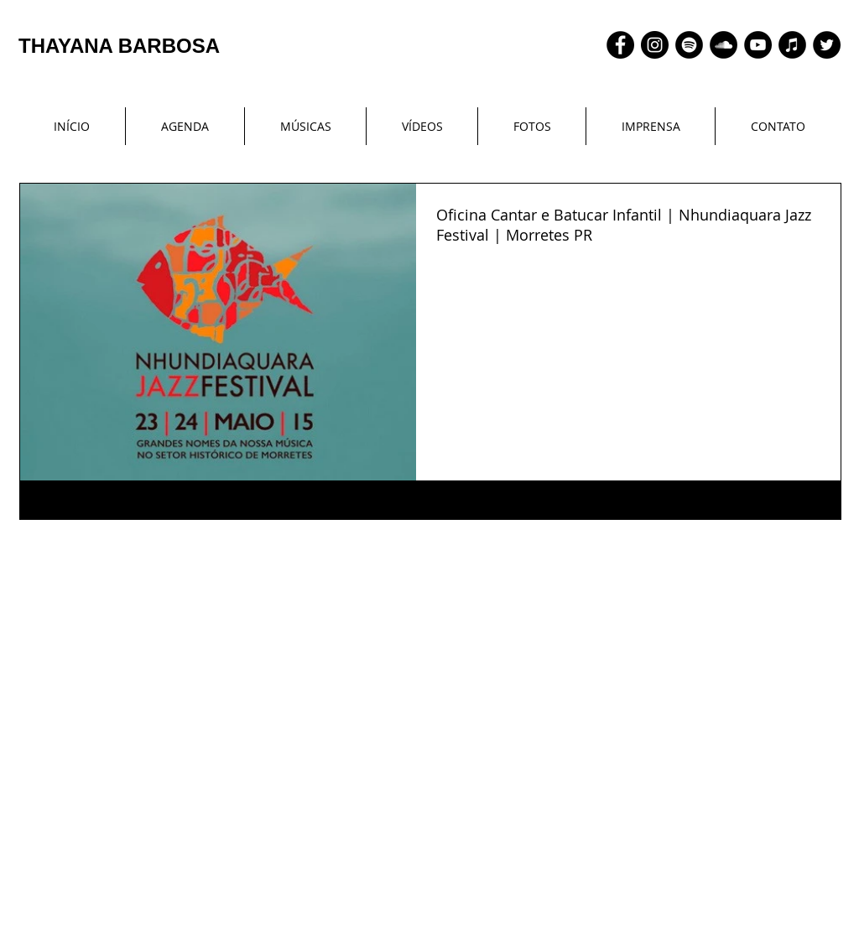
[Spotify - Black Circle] (689, 45)
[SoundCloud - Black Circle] (723, 45)
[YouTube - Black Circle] (758, 45)
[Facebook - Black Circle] (620, 45)
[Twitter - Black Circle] (827, 45)
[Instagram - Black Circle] (655, 45)
